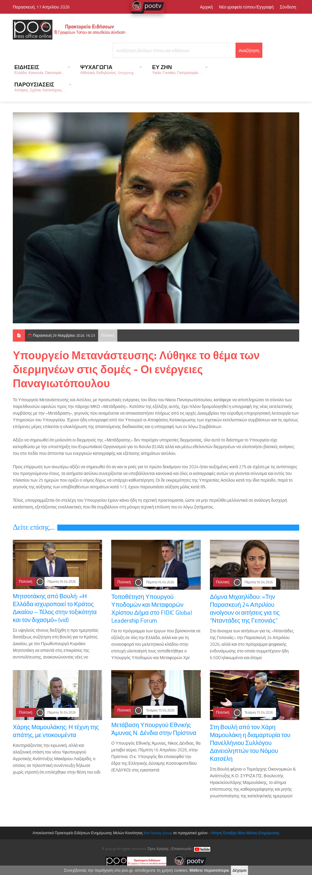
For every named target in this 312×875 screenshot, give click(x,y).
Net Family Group (158, 833)
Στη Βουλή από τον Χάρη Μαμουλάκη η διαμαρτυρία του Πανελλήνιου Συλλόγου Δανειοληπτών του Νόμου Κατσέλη (250, 742)
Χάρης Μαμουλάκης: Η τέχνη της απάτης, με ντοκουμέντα (56, 731)
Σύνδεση (288, 7)
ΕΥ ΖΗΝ (177, 69)
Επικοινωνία (181, 849)
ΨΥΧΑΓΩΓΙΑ (108, 69)
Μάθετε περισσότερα (209, 871)
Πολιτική (108, 335)
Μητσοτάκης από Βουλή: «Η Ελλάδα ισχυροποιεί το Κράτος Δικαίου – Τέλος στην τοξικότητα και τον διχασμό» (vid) (55, 607)
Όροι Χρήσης (158, 849)
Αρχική (206, 7)
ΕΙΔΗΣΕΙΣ (39, 69)
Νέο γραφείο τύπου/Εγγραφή (246, 7)
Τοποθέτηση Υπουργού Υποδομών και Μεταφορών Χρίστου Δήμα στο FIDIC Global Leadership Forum (151, 608)
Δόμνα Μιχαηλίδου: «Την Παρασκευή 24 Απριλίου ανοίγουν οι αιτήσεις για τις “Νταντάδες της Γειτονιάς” (245, 608)
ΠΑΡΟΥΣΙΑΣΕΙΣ (40, 86)
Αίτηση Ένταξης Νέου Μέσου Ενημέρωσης (245, 833)
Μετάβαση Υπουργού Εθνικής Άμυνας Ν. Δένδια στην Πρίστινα (153, 728)
